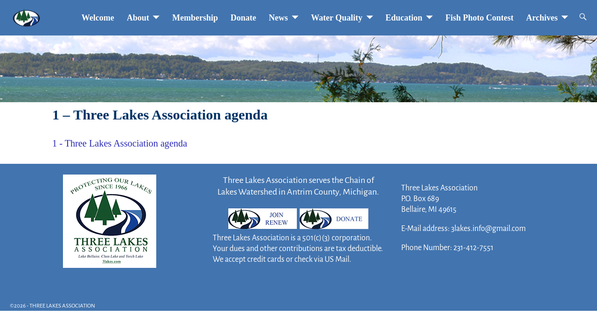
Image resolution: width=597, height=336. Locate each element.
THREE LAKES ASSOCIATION (62, 306)
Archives (542, 17)
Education (404, 17)
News (278, 17)
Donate (243, 17)
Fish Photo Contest (479, 17)
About (138, 17)
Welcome (98, 17)
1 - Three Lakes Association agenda (119, 143)
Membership (195, 17)
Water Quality (336, 17)
